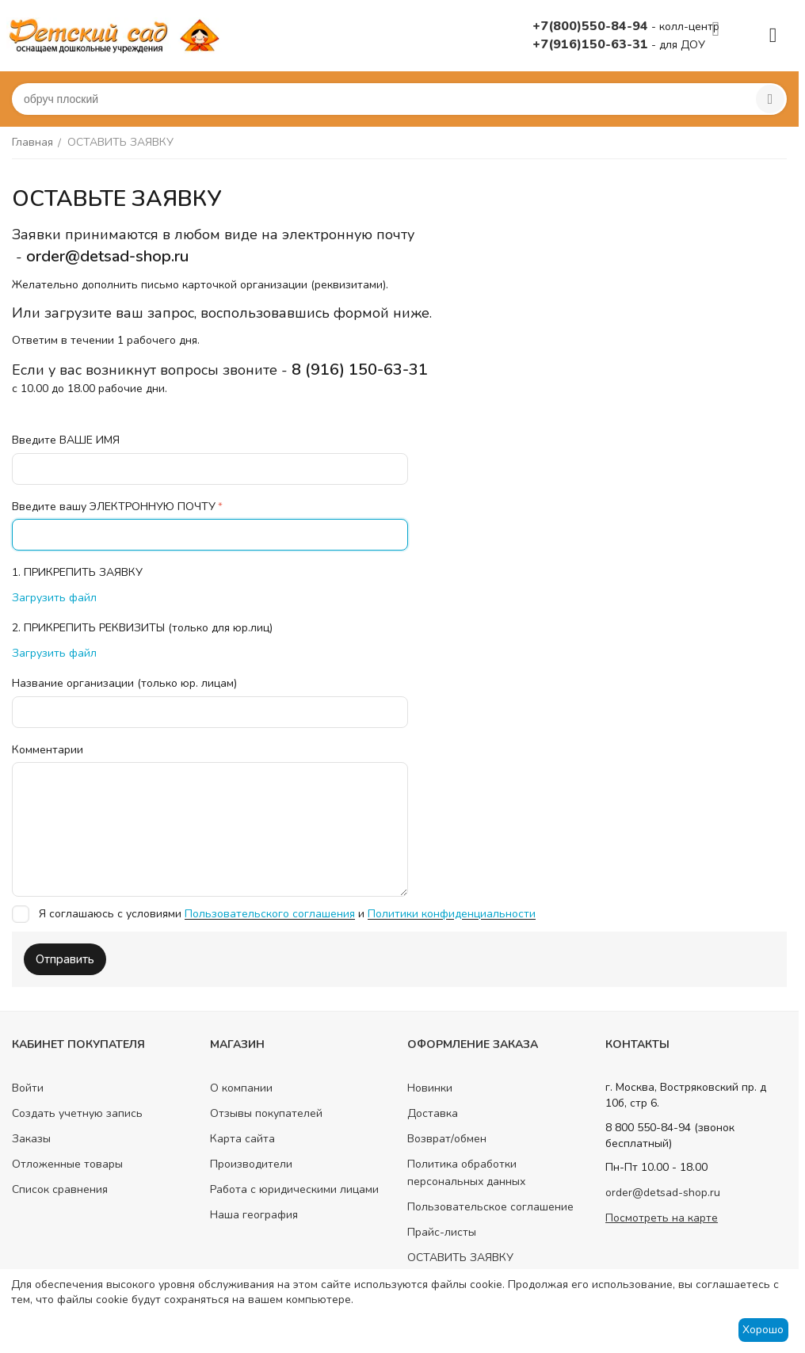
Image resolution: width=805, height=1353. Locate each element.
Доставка (432, 1113)
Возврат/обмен (446, 1138)
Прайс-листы (441, 1232)
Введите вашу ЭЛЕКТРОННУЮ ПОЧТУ (114, 506)
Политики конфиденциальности (452, 914)
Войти (28, 1088)
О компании (241, 1088)
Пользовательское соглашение (490, 1206)
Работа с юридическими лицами (294, 1189)
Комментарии (47, 749)
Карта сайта (242, 1138)
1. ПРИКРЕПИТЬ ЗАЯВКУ (77, 572)
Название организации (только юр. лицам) (124, 683)
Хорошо (763, 1329)
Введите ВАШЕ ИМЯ (66, 440)
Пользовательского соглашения (270, 914)
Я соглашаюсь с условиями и (274, 914)
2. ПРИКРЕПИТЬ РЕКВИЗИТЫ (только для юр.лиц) (142, 627)
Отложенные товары (67, 1164)
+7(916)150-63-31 (591, 44)
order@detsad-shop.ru (662, 1192)
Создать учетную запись (77, 1113)
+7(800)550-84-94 (591, 26)
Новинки (429, 1088)
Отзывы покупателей (266, 1113)
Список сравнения (60, 1189)
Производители (251, 1164)
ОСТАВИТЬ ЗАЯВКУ (460, 1257)
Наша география (254, 1214)
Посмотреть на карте (661, 1217)
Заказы (31, 1138)
